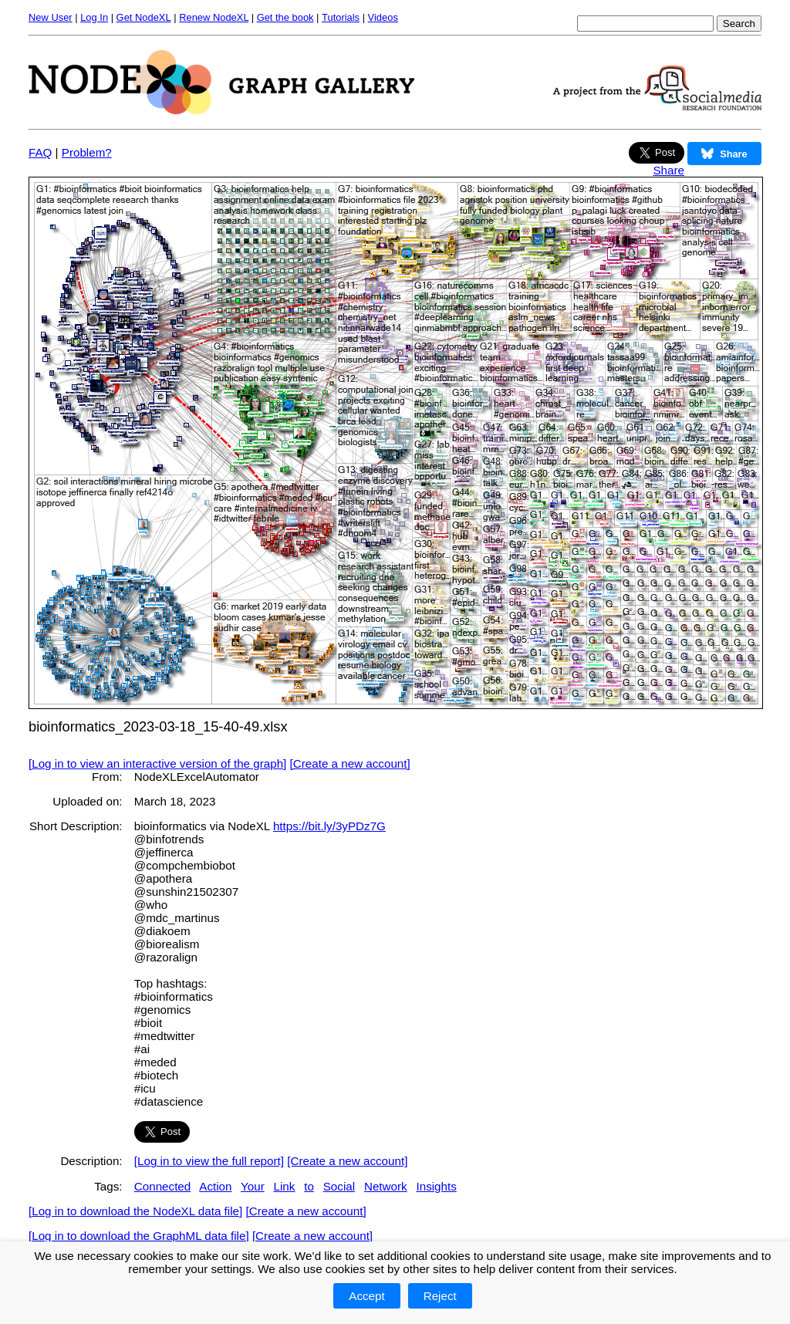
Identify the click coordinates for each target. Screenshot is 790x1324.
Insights (436, 1186)
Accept (366, 1295)
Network (385, 1186)
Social (339, 1186)
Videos (383, 17)
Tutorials (341, 17)
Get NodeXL (143, 17)
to (309, 1186)
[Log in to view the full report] (209, 1160)
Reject (440, 1295)
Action (215, 1186)
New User (51, 17)
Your (253, 1186)
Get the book (285, 17)
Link (284, 1186)
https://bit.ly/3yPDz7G (329, 826)
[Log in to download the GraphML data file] (139, 1235)
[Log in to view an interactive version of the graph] (157, 763)
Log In (94, 17)
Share (668, 170)
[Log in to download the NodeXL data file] (135, 1211)
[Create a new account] (350, 763)
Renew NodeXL (213, 17)
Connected (162, 1186)
